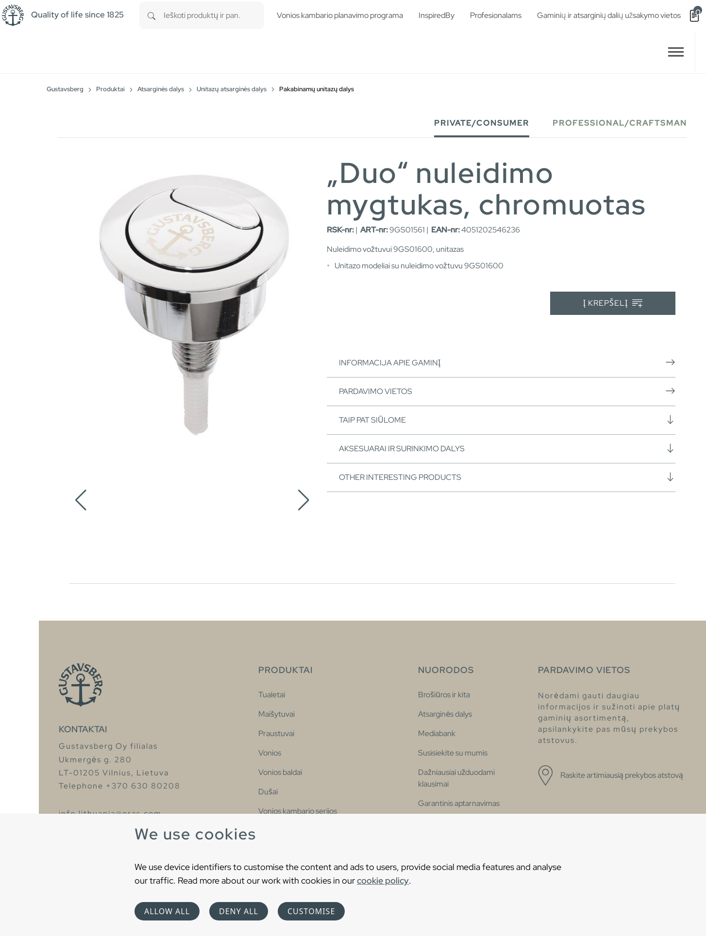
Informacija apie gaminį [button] (507, 362)
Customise (311, 911)
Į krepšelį (613, 303)
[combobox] (214, 15)
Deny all (238, 911)
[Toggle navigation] (675, 52)
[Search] (151, 15)
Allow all (167, 911)
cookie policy (383, 880)
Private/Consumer (481, 123)
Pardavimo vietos (507, 391)
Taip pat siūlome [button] (507, 419)
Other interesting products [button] (507, 477)
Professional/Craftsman (620, 123)
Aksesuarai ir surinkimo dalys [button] (507, 448)
